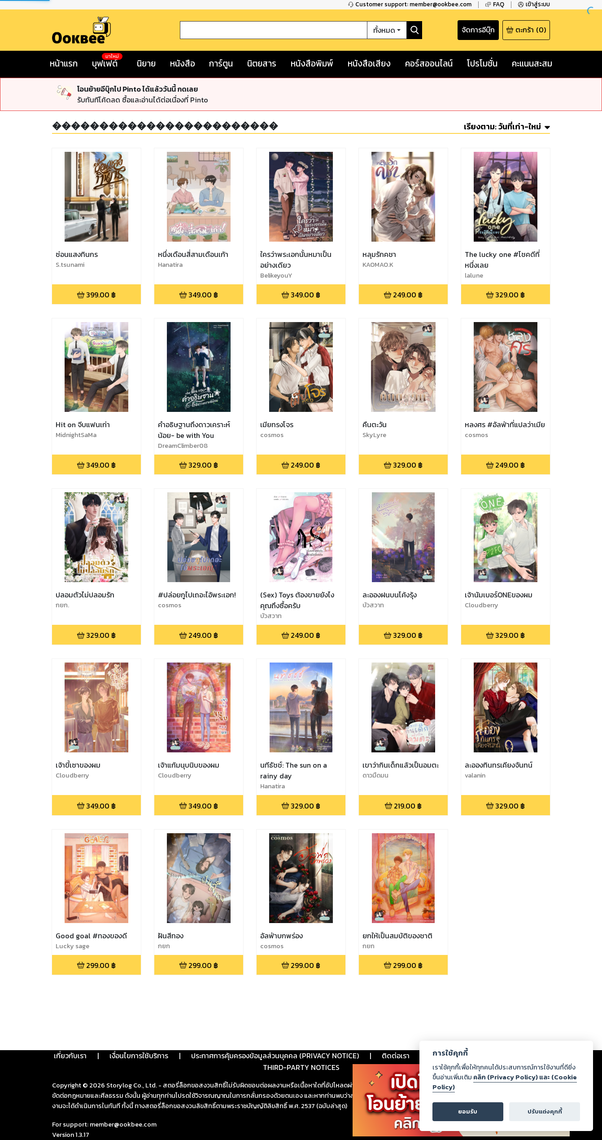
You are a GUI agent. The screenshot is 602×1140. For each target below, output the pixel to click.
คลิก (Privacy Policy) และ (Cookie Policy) (504, 1082)
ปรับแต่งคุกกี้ (545, 1111)
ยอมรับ (467, 1111)
